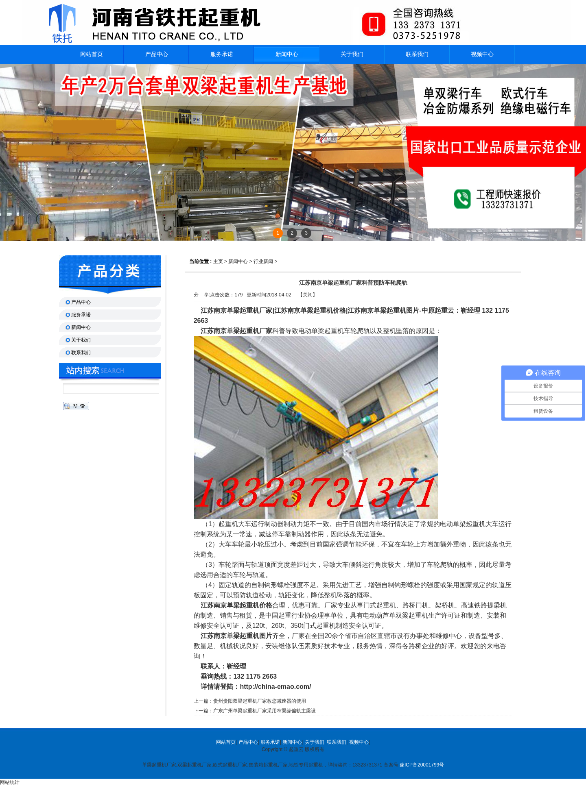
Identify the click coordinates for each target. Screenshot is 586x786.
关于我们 (314, 742)
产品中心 (248, 742)
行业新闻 (263, 261)
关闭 (308, 295)
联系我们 (336, 742)
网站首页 (226, 742)
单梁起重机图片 (249, 635)
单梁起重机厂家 (249, 330)
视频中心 (359, 742)
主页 (218, 261)
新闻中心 (287, 54)
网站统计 (10, 782)
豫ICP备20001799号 (422, 765)
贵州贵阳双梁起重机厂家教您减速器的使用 (259, 701)
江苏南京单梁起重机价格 (233, 605)
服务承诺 (270, 742)
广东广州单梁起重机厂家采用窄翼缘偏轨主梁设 (264, 711)
